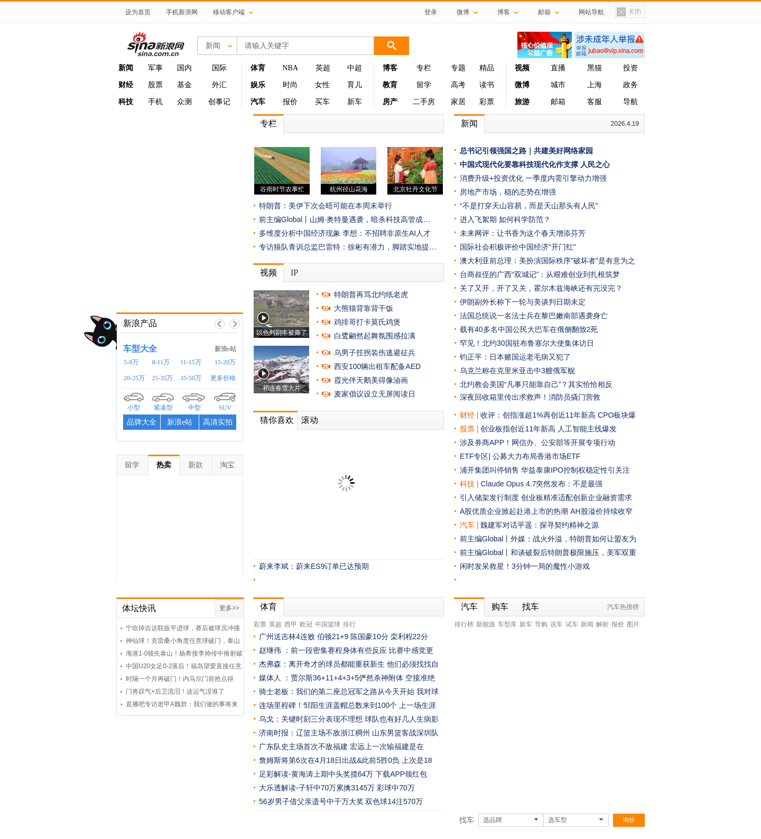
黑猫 (594, 68)
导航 (630, 102)
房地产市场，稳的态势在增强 (508, 192)
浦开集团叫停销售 (489, 470)
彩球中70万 (396, 787)
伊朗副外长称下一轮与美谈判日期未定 (523, 302)
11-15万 (190, 362)
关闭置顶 (628, 12)
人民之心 (595, 164)
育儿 (354, 85)
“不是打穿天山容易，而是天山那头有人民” (529, 205)
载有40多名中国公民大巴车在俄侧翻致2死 (529, 329)
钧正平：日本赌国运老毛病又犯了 (515, 357)
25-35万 (162, 378)
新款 (195, 464)
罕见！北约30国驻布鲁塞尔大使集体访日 (527, 343)
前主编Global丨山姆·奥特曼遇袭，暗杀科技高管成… (344, 219)
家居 (458, 102)
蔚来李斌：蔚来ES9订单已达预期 (314, 566)
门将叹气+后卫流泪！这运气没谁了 (175, 691)
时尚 (290, 85)
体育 (268, 606)
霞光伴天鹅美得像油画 (371, 380)
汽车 (467, 525)
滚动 (309, 420)
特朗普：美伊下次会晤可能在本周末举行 (325, 205)
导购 (541, 624)
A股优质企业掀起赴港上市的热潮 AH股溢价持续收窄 (546, 511)
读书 (486, 85)
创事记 (219, 102)
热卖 (163, 464)
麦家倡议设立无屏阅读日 (374, 394)
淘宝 (227, 464)
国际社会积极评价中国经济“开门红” (518, 247)
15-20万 (225, 362)
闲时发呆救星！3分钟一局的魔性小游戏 (525, 566)
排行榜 (464, 624)
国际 (219, 68)
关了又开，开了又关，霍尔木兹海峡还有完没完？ (541, 288)
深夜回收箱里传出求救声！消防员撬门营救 (530, 397)
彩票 (486, 102)
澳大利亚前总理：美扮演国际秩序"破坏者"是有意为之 (547, 260)
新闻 (469, 123)
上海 (594, 85)
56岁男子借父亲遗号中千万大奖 (311, 801)
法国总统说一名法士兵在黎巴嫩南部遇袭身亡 (534, 315)
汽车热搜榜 (623, 607)
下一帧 (235, 324)
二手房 (424, 102)
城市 (558, 85)
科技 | (470, 484)
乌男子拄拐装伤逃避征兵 (374, 352)
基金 (184, 85)
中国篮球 (327, 624)
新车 (354, 102)
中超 (354, 68)
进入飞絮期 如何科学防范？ (505, 219)
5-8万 (131, 362)
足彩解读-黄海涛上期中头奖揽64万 (316, 774)
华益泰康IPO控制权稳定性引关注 (575, 470)
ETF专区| (476, 456)
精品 (486, 68)
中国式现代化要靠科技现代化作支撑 (519, 164)
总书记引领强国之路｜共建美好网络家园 (526, 150)
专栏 (423, 68)
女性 (322, 85)
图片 (633, 624)
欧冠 (306, 624)
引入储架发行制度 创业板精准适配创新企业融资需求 (546, 497)
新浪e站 (225, 349)
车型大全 (140, 348)
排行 (349, 624)
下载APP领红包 (401, 774)
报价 (290, 102)
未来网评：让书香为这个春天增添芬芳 (523, 233)
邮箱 (558, 102)
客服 (594, 102)
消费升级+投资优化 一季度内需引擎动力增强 (533, 178)
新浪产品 (140, 323)
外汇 (219, 85)
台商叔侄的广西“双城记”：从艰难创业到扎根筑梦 (540, 274)
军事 (155, 68)
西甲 (290, 624)
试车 (571, 624)
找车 (530, 606)
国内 (184, 68)
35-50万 (190, 378)
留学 (423, 85)
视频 (268, 272)
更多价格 (223, 378)
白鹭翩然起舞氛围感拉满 (374, 335)
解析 (602, 624)
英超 (322, 68)
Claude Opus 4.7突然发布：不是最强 (541, 484)
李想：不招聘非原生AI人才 (386, 233)
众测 (184, 102)
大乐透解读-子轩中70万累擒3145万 (317, 787)
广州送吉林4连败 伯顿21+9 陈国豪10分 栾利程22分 (343, 636)
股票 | (470, 429)
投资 (630, 68)
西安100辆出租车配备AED (377, 366)
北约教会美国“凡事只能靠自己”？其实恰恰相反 (536, 384)
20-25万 (134, 378)
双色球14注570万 (394, 801)
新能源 (485, 624)
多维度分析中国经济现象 (299, 233)
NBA (290, 68)
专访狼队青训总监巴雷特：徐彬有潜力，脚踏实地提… (348, 247)
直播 (558, 68)
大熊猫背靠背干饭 (363, 308)
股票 (155, 85)
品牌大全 (141, 422)
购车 (499, 606)
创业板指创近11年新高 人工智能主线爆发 (548, 429)
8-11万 (161, 362)
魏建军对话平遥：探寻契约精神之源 (539, 525)
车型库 (507, 624)
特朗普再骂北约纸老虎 (371, 294)
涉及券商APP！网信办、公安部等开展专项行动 (537, 442)
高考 (458, 85)
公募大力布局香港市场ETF (536, 456)
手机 (155, 102)
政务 (630, 85)
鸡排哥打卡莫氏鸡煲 (367, 322)
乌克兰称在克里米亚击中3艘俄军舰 (517, 370)
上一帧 (220, 324)
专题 (458, 68)
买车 (322, 102)
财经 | (470, 415)
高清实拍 (218, 422)
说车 (556, 624)
